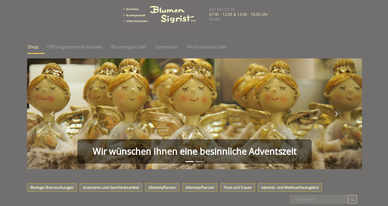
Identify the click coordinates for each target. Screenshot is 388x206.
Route (214, 19)
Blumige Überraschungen (52, 75)
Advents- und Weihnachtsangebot (290, 75)
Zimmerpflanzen (162, 75)
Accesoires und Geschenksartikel (111, 75)
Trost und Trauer (238, 75)
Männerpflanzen (200, 75)
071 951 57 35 (222, 9)
